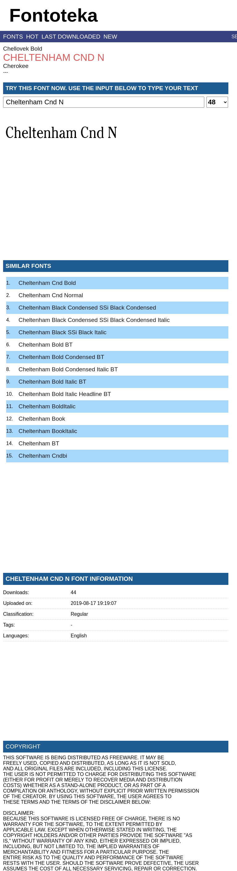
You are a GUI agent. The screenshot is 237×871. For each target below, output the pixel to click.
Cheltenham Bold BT (46, 344)
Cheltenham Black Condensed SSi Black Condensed (87, 307)
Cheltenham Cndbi (43, 455)
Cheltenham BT (39, 443)
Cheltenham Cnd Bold (47, 283)
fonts (13, 36)
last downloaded (71, 36)
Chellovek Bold (22, 48)
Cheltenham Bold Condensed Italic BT (68, 369)
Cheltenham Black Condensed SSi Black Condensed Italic (94, 320)
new (110, 36)
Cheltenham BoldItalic (47, 406)
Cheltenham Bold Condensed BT (61, 357)
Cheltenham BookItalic (48, 431)
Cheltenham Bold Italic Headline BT (65, 394)
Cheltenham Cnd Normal (51, 295)
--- (5, 72)
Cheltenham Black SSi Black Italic (62, 332)
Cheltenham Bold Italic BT (52, 381)
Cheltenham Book (42, 418)
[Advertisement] (115, 209)
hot (32, 36)
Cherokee (15, 66)
